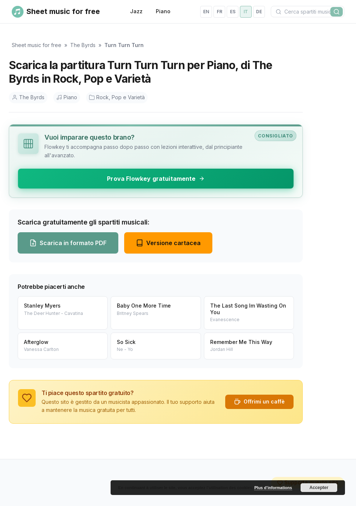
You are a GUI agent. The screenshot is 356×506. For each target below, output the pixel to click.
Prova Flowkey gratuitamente (155, 178)
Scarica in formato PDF (68, 243)
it (246, 11)
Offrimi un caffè (259, 401)
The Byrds (83, 45)
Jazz (136, 11)
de (259, 11)
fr (219, 11)
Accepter (318, 487)
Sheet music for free (36, 45)
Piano (163, 11)
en (206, 11)
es (232, 11)
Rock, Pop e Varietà (117, 97)
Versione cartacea (168, 243)
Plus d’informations (273, 487)
